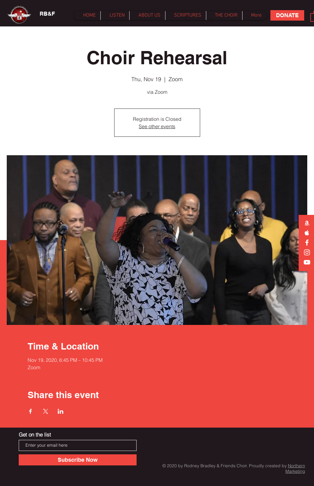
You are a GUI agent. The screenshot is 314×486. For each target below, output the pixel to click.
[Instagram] (307, 252)
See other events (157, 126)
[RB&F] (47, 14)
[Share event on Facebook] (30, 411)
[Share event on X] (45, 411)
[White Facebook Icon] (307, 243)
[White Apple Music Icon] (307, 233)
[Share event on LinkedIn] (61, 411)
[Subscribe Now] (78, 459)
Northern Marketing (295, 468)
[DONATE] (287, 15)
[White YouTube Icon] (307, 262)
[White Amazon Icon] (307, 223)
